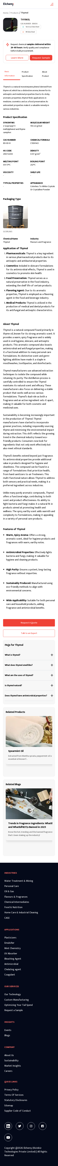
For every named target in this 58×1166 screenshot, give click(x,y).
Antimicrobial (11, 964)
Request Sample (41, 57)
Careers (8, 1071)
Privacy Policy (11, 1089)
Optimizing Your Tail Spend (18, 1005)
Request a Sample (13, 1010)
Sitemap (8, 1105)
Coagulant (9, 974)
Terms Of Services (14, 1095)
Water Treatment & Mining (18, 881)
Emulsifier (9, 943)
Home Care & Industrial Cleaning (21, 912)
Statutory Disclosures (15, 1100)
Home (5, 12)
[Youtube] (8, 1137)
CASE (7, 918)
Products (15, 12)
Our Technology (12, 994)
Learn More (17, 57)
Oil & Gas (9, 891)
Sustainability (11, 1060)
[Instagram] (31, 1126)
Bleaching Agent (12, 959)
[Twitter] (20, 1126)
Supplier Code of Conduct (17, 1111)
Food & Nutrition (13, 907)
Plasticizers (10, 937)
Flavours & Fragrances (16, 897)
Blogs (7, 1035)
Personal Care (11, 886)
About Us (9, 1055)
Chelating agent (12, 969)
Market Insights (12, 1066)
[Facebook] (42, 1126)
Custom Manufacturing (16, 1000)
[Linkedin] (8, 1126)
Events (7, 1030)
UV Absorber (10, 953)
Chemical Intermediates (16, 902)
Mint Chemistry (12, 948)
